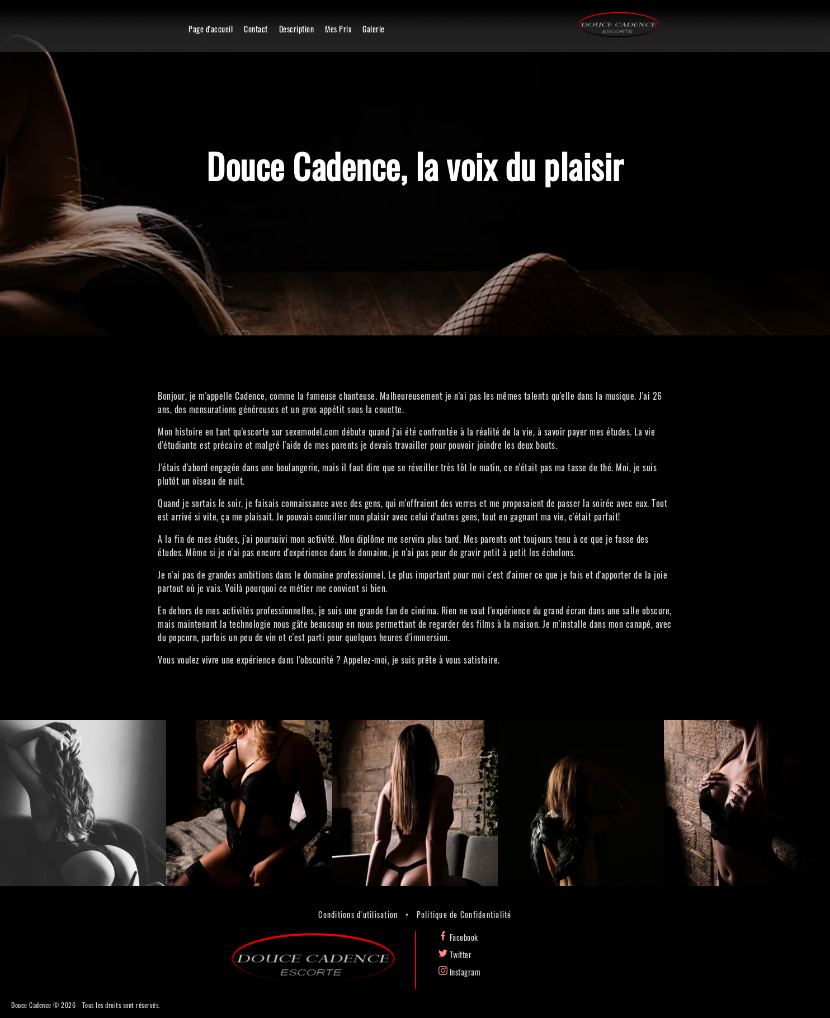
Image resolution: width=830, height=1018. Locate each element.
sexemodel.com (312, 431)
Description (296, 29)
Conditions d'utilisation (358, 914)
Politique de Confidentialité (464, 914)
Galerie (373, 29)
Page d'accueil (210, 29)
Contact (256, 29)
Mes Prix (338, 29)
